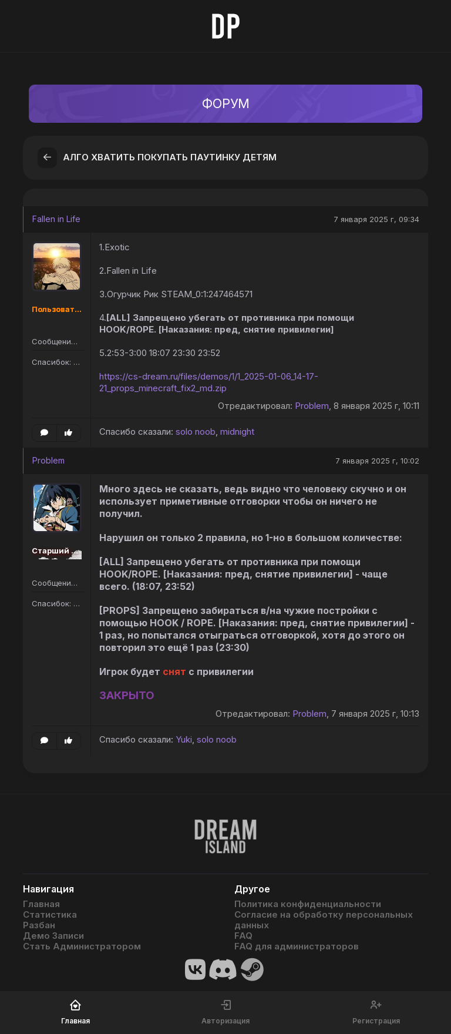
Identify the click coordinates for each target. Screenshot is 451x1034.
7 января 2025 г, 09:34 (376, 219)
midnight (237, 431)
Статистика (50, 914)
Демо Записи (53, 936)
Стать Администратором (82, 946)
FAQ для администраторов (296, 946)
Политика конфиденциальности (307, 904)
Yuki (184, 739)
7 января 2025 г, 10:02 (377, 460)
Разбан (39, 925)
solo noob (196, 431)
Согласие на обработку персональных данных (323, 920)
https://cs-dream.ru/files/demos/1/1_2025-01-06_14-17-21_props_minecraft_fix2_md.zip (208, 382)
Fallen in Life (56, 219)
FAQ (243, 936)
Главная (41, 904)
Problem (312, 405)
